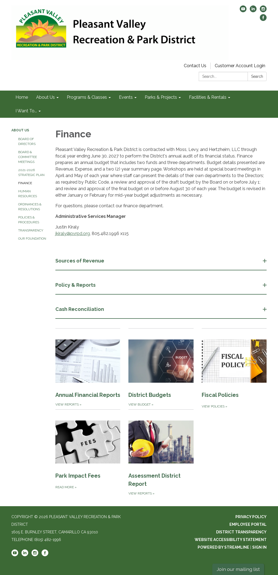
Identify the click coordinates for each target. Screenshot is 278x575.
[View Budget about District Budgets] (160, 368)
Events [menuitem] (126, 97)
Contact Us (195, 65)
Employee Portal (248, 524)
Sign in (259, 547)
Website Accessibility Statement (231, 539)
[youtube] (243, 10)
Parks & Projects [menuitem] (161, 97)
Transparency (30, 230)
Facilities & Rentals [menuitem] (207, 97)
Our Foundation (32, 238)
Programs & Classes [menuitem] (87, 97)
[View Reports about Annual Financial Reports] (87, 368)
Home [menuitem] (21, 97)
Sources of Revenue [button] (80, 261)
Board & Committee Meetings (27, 157)
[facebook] (263, 19)
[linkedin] (253, 10)
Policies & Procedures (28, 219)
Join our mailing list (238, 569)
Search (257, 76)
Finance (25, 183)
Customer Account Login (240, 65)
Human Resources (27, 193)
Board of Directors (27, 141)
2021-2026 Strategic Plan (31, 172)
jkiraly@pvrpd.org (72, 233)
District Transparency (241, 532)
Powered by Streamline (223, 547)
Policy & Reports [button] (76, 285)
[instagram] (263, 10)
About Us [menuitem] (45, 97)
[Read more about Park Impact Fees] (87, 452)
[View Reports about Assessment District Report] (160, 452)
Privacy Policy (251, 517)
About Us (20, 130)
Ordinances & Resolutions (30, 206)
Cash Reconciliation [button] (80, 309)
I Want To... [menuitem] (26, 110)
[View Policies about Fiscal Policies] (234, 368)
